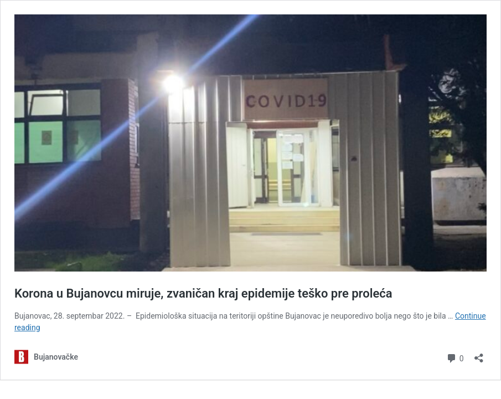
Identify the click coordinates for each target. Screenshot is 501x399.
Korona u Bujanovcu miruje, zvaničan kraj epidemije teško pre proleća (203, 293)
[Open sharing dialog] (479, 354)
